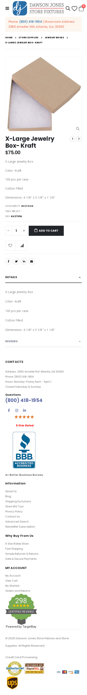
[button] (78, 129)
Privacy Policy (14, 511)
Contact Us (12, 516)
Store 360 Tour (14, 506)
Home (9, 37)
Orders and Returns (17, 591)
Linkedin (24, 410)
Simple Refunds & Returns (21, 554)
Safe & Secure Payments (21, 559)
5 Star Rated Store (17, 543)
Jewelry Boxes (54, 37)
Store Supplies (29, 37)
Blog (8, 496)
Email (31, 261)
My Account (12, 575)
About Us (11, 491)
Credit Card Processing (21, 657)
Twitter (16, 261)
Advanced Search (17, 521)
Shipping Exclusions (18, 501)
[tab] (43, 277)
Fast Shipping (14, 548)
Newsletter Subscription (20, 526)
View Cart (11, 580)
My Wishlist (12, 586)
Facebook (8, 261)
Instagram (17, 410)
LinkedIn (23, 261)
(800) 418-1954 (30, 22)
